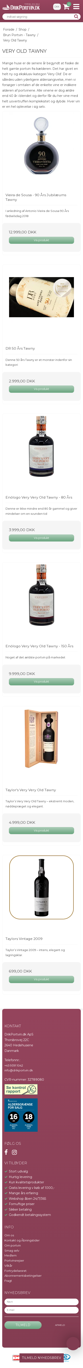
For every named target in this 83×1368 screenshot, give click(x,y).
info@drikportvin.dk (18, 1070)
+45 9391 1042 (13, 1065)
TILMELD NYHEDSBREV (41, 1358)
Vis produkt (41, 240)
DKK (56, 6)
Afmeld (60, 1325)
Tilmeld (22, 1325)
